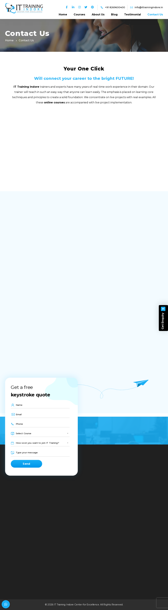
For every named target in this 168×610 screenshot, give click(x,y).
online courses (54, 102)
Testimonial (132, 14)
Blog (114, 14)
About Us (98, 14)
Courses (79, 14)
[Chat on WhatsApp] (6, 604)
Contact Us (155, 14)
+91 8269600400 (115, 7)
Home (63, 14)
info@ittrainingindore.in (149, 7)
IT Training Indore (26, 86)
